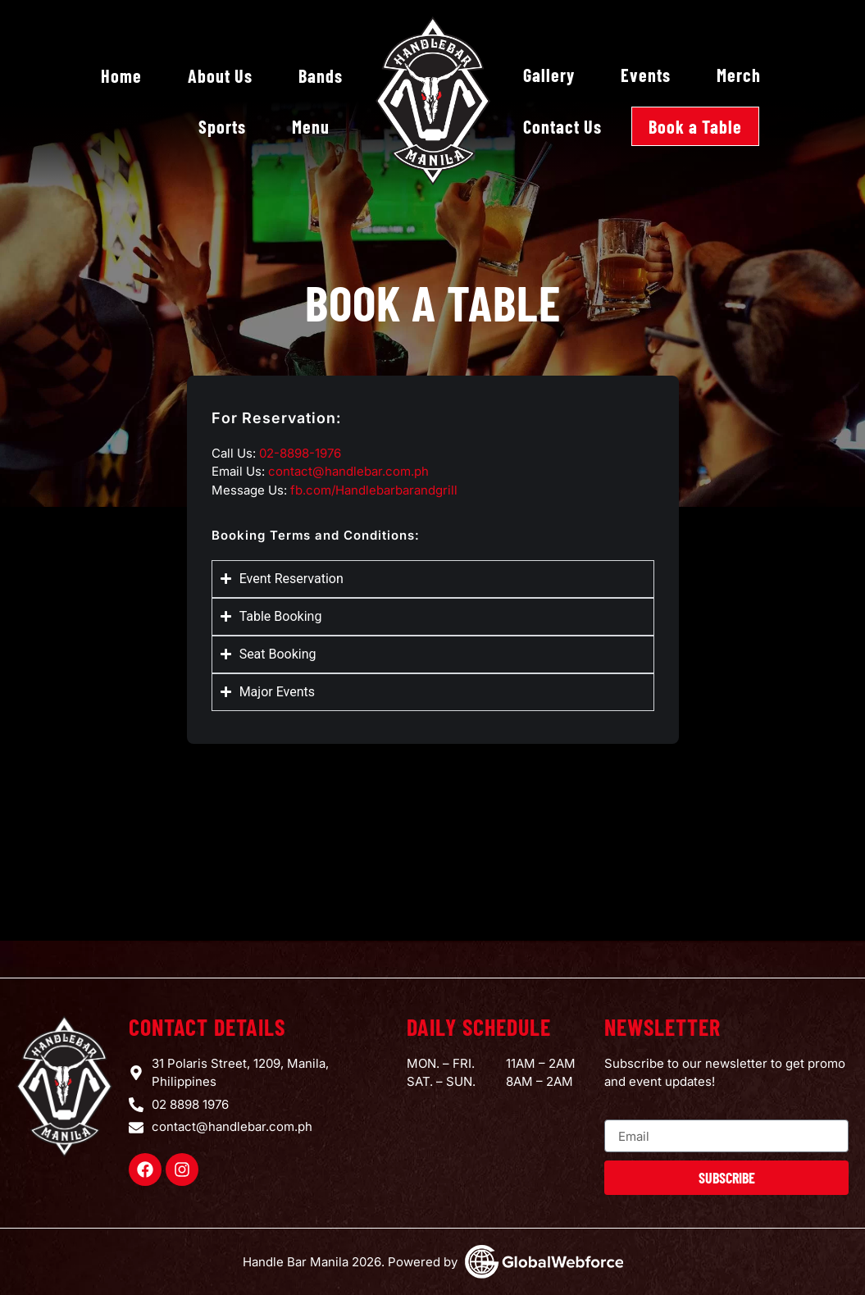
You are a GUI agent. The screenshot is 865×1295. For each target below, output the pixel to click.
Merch (739, 74)
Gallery (549, 74)
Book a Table (695, 126)
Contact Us (562, 126)
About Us (220, 75)
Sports (222, 126)
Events (646, 74)
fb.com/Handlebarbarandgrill (374, 490)
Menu (311, 126)
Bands (320, 75)
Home (121, 75)
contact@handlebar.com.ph (348, 471)
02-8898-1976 (300, 453)
